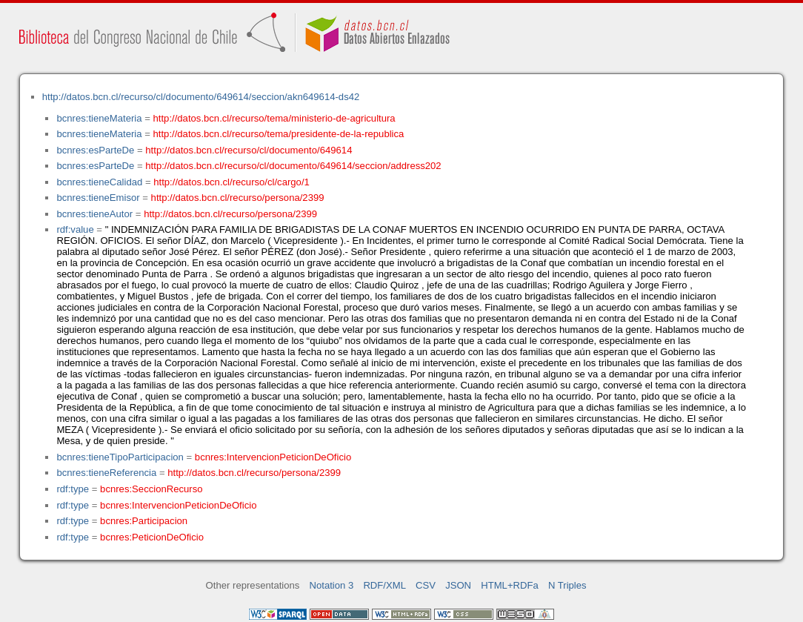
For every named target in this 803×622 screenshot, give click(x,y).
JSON (458, 585)
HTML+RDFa (510, 585)
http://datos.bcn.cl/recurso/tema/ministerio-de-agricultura (274, 118)
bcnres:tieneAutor (94, 213)
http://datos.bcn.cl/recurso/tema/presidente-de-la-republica (278, 133)
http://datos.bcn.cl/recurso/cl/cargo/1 (231, 182)
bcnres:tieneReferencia (106, 472)
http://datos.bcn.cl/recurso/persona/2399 (237, 197)
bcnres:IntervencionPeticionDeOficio (273, 457)
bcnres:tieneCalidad (99, 182)
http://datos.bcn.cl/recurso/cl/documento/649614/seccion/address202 (293, 165)
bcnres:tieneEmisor (97, 197)
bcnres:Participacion (143, 520)
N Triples (567, 585)
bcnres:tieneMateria (98, 118)
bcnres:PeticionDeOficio (152, 537)
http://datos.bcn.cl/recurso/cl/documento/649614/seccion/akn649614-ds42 (201, 96)
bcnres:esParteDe (95, 150)
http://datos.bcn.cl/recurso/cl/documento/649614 (248, 150)
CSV (426, 585)
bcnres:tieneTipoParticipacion (119, 457)
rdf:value (74, 229)
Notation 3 (332, 585)
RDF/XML (384, 585)
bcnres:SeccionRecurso (151, 488)
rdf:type (72, 488)
